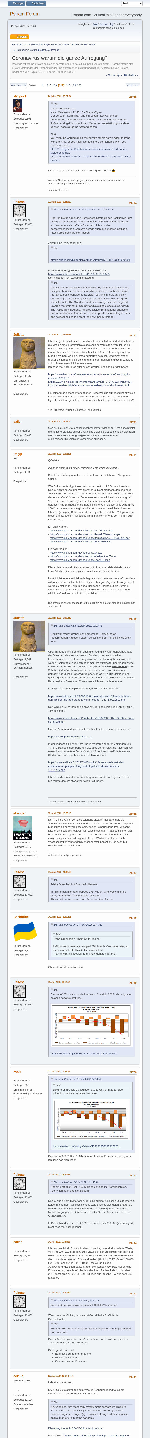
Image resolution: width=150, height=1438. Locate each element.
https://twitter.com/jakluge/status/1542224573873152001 (84, 1053)
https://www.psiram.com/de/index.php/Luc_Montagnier (81, 530)
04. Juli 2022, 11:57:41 (59, 1071)
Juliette (18, 334)
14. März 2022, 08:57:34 (59, 96)
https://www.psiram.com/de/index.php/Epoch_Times (80, 560)
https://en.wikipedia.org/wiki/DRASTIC (70, 736)
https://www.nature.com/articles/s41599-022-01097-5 (79, 274)
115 (49, 85)
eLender (19, 813)
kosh (17, 1071)
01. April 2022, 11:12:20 (59, 421)
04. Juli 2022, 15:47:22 (59, 1242)
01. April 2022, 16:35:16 (59, 813)
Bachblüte (21, 917)
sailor (17, 421)
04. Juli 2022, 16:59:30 (59, 1292)
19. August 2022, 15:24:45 (61, 1376)
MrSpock (20, 96)
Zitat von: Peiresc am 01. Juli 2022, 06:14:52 (77, 1079)
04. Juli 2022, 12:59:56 (59, 1174)
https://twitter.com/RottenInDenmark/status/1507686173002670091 (90, 259)
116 (54, 85)
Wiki (95, 24)
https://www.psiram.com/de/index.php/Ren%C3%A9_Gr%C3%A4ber (89, 537)
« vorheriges (114, 75)
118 (68, 85)
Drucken (132, 85)
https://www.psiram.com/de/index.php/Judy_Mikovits (80, 541)
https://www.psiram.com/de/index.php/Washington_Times (83, 556)
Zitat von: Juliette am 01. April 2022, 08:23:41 (78, 625)
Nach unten (18, 85)
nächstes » (131, 75)
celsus (18, 1376)
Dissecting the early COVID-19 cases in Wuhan (75, 1428)
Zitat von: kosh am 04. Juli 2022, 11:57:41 (76, 1182)
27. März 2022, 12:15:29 (59, 202)
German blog (106, 24)
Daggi (17, 454)
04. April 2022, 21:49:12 (59, 872)
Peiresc (19, 202)
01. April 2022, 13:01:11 (59, 454)
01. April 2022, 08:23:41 (59, 334)
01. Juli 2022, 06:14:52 (59, 982)
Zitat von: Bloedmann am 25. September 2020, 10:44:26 (84, 209)
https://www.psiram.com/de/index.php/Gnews (76, 552)
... (45, 85)
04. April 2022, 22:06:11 (59, 917)
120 (79, 85)
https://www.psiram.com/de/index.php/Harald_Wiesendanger (85, 534)
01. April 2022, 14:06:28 (59, 618)
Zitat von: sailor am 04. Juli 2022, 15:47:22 (76, 1300)
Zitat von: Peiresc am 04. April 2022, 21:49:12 (78, 924)
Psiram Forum (25, 13)
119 (73, 85)
